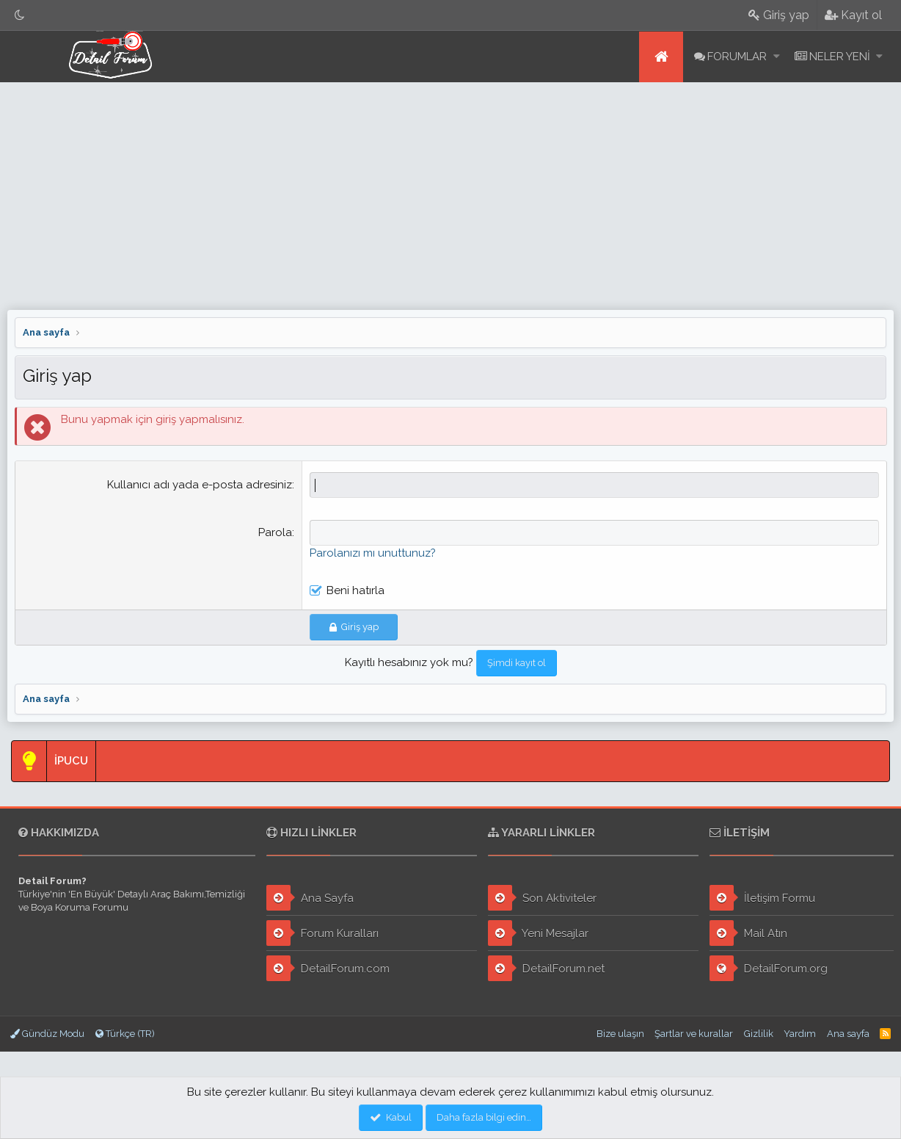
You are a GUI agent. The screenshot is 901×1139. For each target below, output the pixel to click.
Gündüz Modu (47, 1033)
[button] (777, 57)
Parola (275, 532)
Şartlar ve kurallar (693, 1033)
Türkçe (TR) (125, 1033)
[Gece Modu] (19, 15)
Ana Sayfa (310, 898)
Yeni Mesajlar (538, 933)
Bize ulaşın (620, 1033)
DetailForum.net (546, 968)
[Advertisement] (450, 192)
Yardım (800, 1033)
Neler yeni (839, 56)
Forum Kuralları (322, 933)
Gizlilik (758, 1033)
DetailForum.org (769, 968)
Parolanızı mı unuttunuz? (373, 553)
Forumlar (737, 56)
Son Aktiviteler (542, 898)
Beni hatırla (355, 590)
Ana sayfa (661, 57)
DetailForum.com (328, 968)
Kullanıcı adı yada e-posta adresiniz (199, 484)
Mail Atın (748, 933)
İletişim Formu (762, 898)
